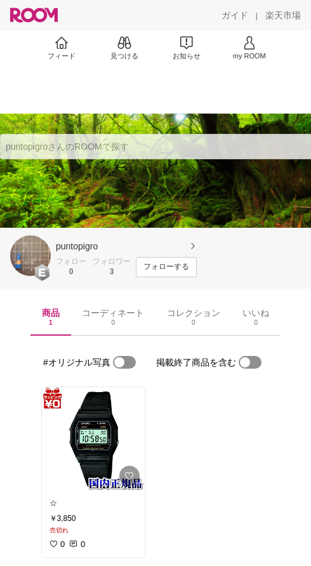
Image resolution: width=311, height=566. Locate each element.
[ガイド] (235, 15)
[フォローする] (166, 267)
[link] (93, 439)
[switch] (124, 362)
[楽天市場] (283, 15)
